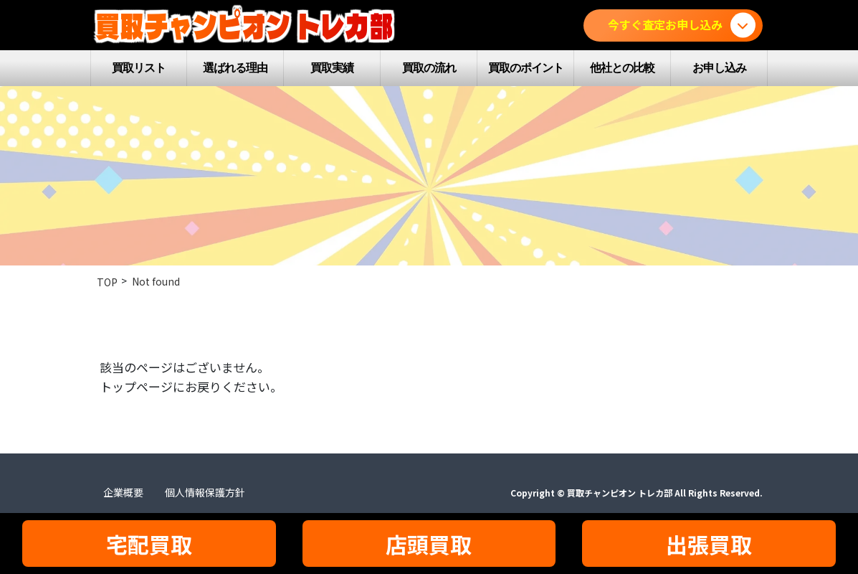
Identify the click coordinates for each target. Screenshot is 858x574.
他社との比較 (622, 68)
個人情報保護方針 (205, 492)
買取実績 (331, 68)
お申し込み (719, 68)
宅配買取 (149, 544)
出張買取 (709, 544)
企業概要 (123, 492)
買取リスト (139, 68)
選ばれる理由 (235, 68)
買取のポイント (525, 68)
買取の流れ (429, 68)
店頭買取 (429, 544)
